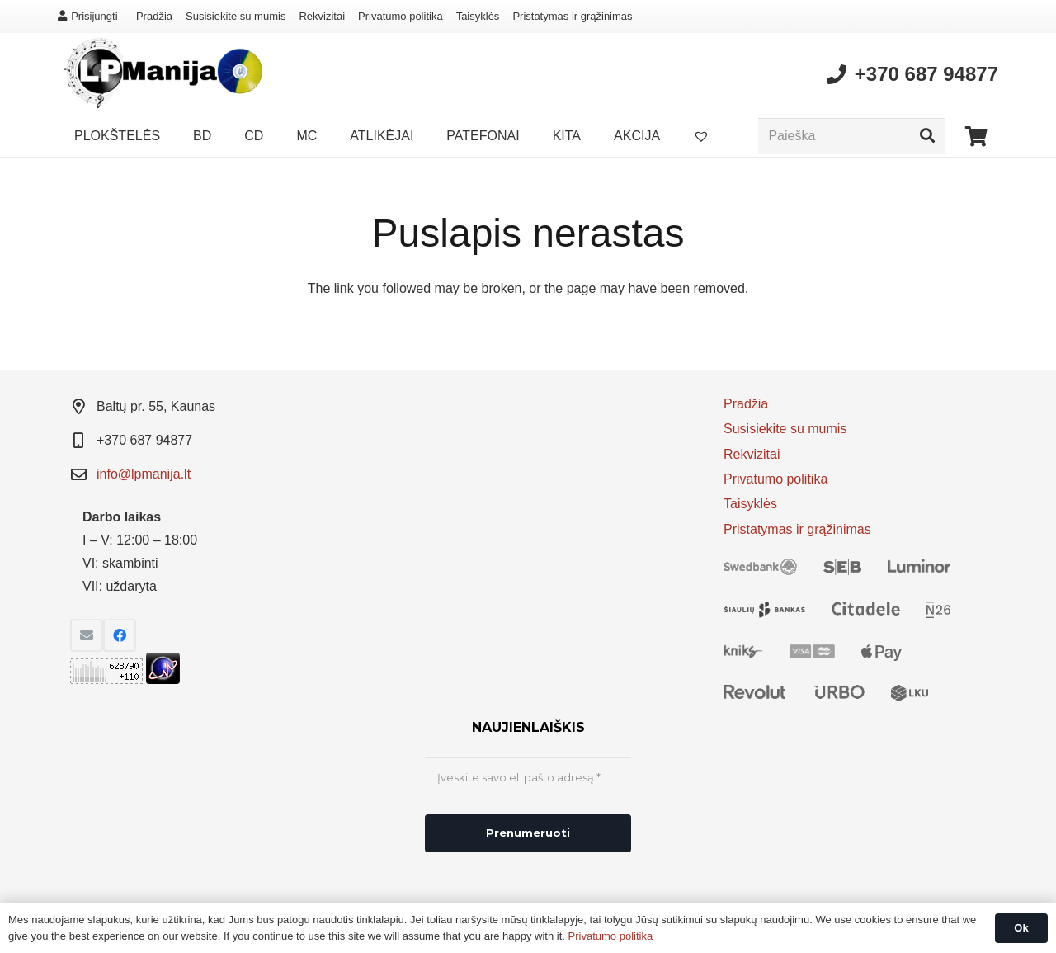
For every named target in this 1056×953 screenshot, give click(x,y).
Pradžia (154, 16)
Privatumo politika (400, 16)
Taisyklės (478, 16)
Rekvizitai (322, 16)
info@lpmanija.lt (144, 474)
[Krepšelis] (976, 136)
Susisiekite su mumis (235, 16)
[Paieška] (851, 136)
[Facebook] (119, 635)
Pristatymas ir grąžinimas (572, 16)
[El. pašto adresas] (86, 635)
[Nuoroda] (160, 74)
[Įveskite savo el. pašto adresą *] (528, 778)
